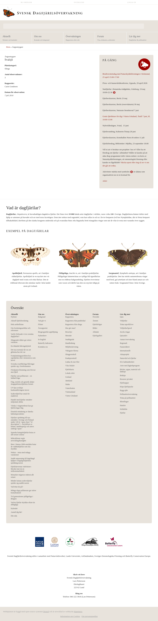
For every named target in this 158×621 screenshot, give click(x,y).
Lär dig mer (141, 38)
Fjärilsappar (124, 383)
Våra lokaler (70, 366)
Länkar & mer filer (72, 362)
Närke (67, 384)
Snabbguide (69, 339)
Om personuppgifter (89, 616)
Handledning (70, 343)
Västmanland (70, 392)
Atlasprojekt (124, 354)
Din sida (14, 516)
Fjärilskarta (69, 369)
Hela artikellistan (17, 324)
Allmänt (96, 332)
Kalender (14, 508)
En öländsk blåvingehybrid (21, 346)
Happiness (78, 611)
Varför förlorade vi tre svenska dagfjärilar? (22, 335)
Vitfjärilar (123, 321)
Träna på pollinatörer (127, 398)
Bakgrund (41, 317)
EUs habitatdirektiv (127, 362)
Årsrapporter (43, 328)
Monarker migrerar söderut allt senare (22, 476)
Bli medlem (26, 2)
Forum (109, 38)
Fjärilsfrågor (97, 324)
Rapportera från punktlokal (75, 321)
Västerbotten (70, 388)
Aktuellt (15, 38)
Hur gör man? (70, 328)
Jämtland (68, 381)
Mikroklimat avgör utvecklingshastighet (18, 439)
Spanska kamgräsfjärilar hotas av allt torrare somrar (23, 433)
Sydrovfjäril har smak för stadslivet (20, 395)
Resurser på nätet (126, 379)
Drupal (46, 611)
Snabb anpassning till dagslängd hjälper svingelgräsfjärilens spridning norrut (23, 460)
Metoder (68, 336)
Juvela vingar (125, 332)
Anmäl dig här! (16, 512)
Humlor (123, 405)
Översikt (96, 317)
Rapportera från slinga (73, 324)
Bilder (95, 328)
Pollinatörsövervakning (128, 394)
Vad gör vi (42, 321)
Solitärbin (123, 409)
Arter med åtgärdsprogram (129, 366)
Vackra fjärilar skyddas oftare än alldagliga (23, 503)
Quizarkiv (123, 336)
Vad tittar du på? (17, 487)
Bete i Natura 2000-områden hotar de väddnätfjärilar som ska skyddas (23, 446)
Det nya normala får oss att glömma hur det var (21, 351)
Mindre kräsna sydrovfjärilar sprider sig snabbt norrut (21, 482)
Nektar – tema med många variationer (20, 453)
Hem (8, 47)
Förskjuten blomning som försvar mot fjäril (23, 371)
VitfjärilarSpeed (126, 328)
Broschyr (68, 332)
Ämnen (95, 321)
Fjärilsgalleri (97, 336)
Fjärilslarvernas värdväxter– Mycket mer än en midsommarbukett (21, 469)
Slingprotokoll (70, 354)
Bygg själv (124, 390)
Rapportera (69, 317)
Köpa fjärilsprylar (126, 387)
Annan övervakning (127, 339)
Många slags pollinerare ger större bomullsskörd (23, 491)
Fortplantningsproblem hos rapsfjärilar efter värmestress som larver (23, 358)
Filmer (40, 324)
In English (79, 2)
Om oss (46, 38)
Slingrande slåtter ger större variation (21, 341)
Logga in (131, 2)
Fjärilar (122, 413)
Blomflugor (124, 402)
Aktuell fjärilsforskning (19, 321)
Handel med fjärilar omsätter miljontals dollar (21, 401)
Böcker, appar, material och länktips (130, 370)
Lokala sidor (70, 373)
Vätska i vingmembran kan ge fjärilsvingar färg (22, 407)
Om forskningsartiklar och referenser (20, 329)
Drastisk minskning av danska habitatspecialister (22, 413)
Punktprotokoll (71, 358)
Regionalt (123, 343)
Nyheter (14, 317)
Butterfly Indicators (45, 343)
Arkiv (104, 181)
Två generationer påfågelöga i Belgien (22, 497)
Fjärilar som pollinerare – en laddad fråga (21, 377)
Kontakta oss (43, 347)
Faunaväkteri (125, 347)
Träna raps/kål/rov (126, 324)
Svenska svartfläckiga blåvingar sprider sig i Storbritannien (22, 365)
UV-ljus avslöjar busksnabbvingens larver (20, 389)
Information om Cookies (70, 616)
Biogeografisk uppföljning (48, 332)
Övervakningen (78, 38)
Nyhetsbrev (42, 336)
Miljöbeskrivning (71, 347)
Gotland (68, 377)
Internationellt (125, 351)
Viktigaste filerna (71, 351)
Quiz (121, 317)
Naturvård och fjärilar (128, 358)
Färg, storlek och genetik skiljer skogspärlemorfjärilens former (22, 383)
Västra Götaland (71, 396)
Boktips (123, 375)
